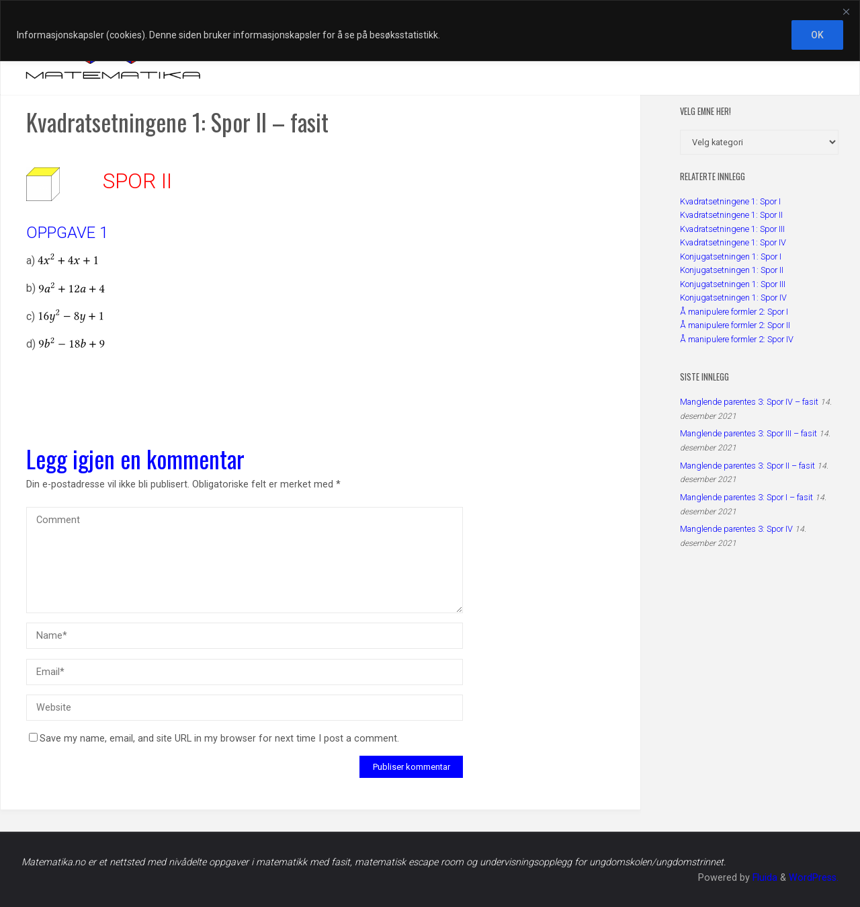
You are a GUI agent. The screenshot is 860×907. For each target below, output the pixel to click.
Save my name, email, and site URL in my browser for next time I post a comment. (214, 738)
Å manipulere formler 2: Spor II (735, 325)
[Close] (846, 11)
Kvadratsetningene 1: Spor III (732, 229)
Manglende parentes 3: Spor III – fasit (748, 433)
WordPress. (813, 877)
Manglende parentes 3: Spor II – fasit (747, 466)
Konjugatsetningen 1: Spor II (731, 270)
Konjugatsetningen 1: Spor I (730, 256)
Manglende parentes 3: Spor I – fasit (746, 497)
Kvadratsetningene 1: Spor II (731, 215)
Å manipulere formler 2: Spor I (734, 312)
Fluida (763, 877)
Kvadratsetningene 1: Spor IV (733, 242)
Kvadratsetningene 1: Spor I (730, 201)
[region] (430, 30)
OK (817, 35)
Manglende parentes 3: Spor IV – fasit (749, 402)
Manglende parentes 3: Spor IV (736, 529)
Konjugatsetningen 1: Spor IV (733, 297)
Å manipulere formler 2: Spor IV (736, 339)
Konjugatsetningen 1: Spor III (732, 284)
